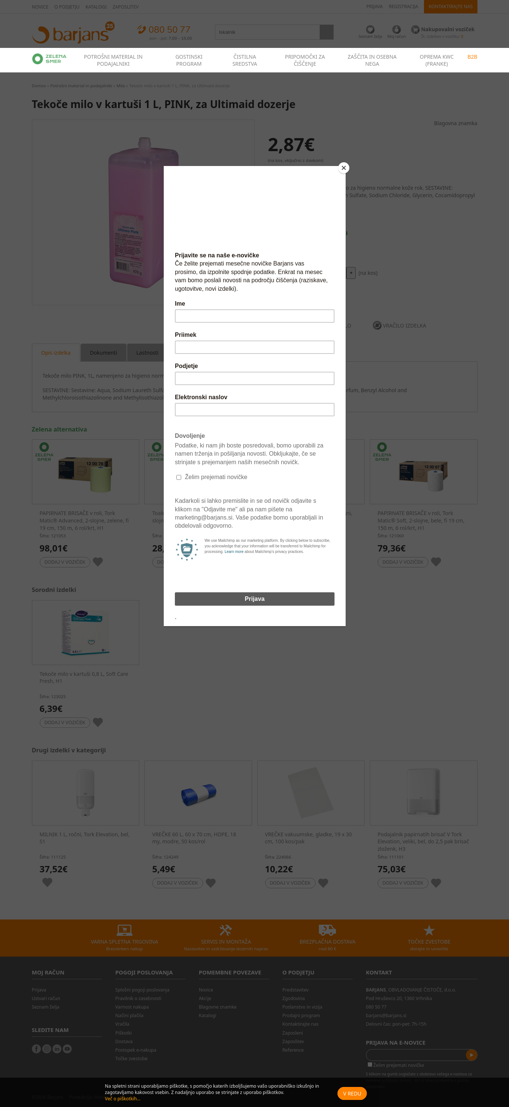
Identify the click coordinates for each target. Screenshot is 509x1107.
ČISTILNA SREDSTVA (244, 60)
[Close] (343, 167)
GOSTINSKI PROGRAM (188, 60)
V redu (352, 1093)
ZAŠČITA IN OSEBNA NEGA (372, 60)
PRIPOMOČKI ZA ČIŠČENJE (305, 60)
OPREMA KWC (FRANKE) (437, 60)
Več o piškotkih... (123, 1098)
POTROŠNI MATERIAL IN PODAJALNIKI (113, 60)
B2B (472, 56)
